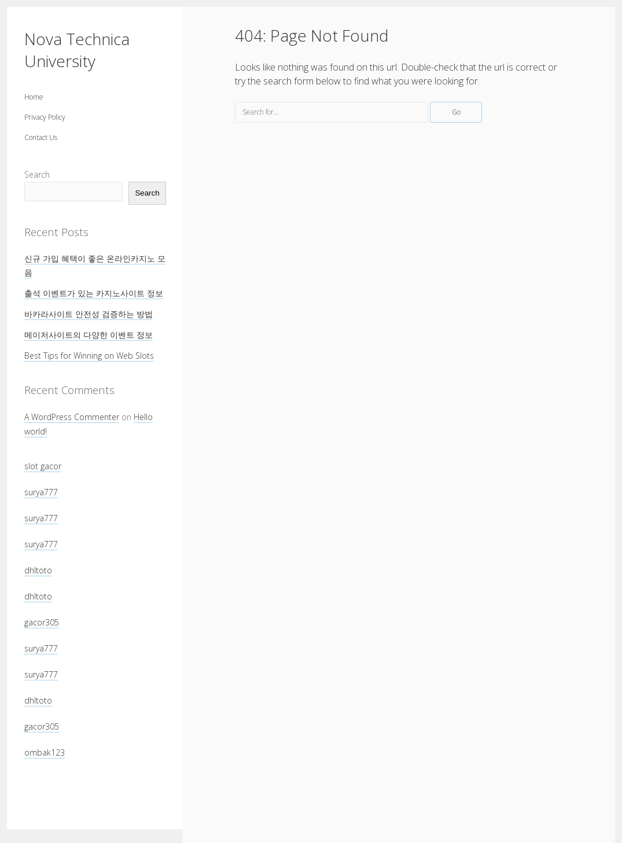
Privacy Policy (44, 117)
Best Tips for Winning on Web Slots (89, 355)
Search (37, 174)
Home (33, 97)
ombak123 (44, 752)
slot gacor (42, 466)
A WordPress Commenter (71, 416)
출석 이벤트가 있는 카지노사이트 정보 (93, 293)
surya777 (41, 492)
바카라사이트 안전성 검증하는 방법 (88, 313)
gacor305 (41, 622)
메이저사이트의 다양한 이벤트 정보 (88, 334)
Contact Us (40, 137)
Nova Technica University (77, 50)
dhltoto (38, 570)
